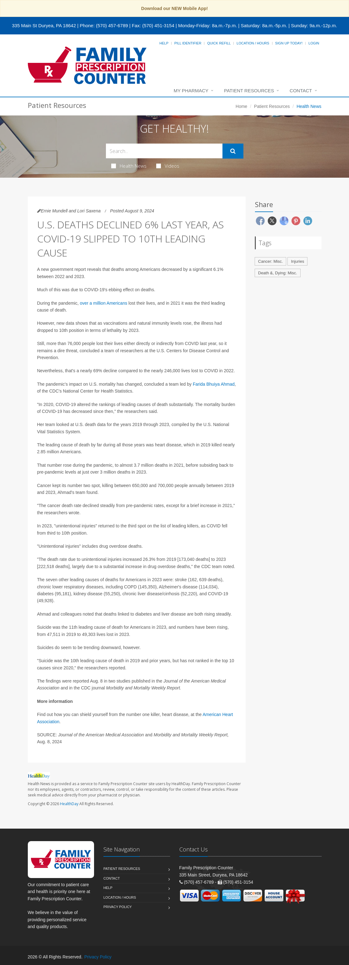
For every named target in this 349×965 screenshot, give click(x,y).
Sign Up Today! (289, 43)
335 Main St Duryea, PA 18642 (44, 25)
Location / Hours (253, 43)
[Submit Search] (232, 151)
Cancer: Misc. (270, 261)
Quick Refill (219, 43)
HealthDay (69, 803)
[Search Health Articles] (164, 151)
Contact (301, 90)
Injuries (297, 261)
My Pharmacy (191, 90)
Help (163, 43)
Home (241, 106)
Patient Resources (249, 90)
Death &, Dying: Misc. (277, 273)
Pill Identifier (187, 43)
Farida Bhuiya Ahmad (214, 384)
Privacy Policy (117, 907)
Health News (129, 166)
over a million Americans (103, 303)
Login (313, 43)
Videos (167, 166)
